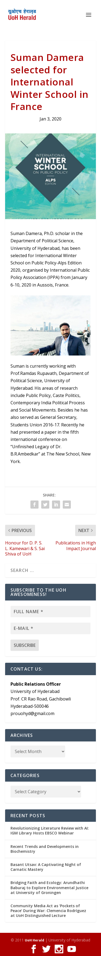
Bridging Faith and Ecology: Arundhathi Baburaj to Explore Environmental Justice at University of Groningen (49, 887)
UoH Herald (34, 940)
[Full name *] (51, 611)
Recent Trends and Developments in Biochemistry (45, 849)
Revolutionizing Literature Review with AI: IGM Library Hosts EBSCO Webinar (50, 831)
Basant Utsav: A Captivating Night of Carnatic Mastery (46, 867)
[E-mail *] (51, 628)
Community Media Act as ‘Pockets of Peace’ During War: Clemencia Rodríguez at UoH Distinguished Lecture (48, 910)
